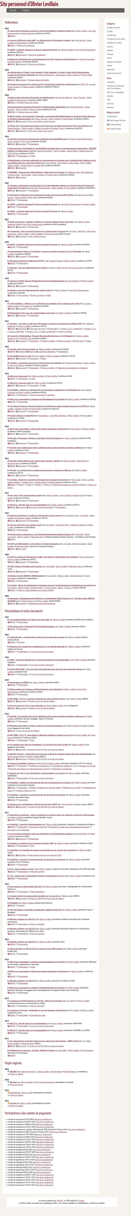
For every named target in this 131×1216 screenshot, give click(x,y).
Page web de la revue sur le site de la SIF (45, 855)
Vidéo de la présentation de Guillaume (73, 368)
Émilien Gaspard (72, 726)
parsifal (13, 1103)
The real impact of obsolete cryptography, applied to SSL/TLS (35, 910)
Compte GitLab (115, 129)
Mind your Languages (115, 92)
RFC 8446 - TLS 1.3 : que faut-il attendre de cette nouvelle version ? (38, 699)
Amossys (68, 588)
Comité (110, 31)
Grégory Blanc (26, 165)
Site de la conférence (26, 45)
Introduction (22, 766)
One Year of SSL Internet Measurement (26, 495)
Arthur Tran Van (41, 119)
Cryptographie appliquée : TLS (64, 766)
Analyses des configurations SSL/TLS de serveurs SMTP (33, 804)
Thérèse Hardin (41, 482)
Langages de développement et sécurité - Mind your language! (36, 1001)
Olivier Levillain (81, 31)
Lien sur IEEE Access (37, 236)
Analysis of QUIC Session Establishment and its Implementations (37, 281)
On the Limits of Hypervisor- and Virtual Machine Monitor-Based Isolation (40, 534)
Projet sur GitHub (65, 332)
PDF (108, 100)
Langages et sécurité (87, 766)
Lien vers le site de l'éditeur (28, 731)
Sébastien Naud (14, 224)
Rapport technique (114, 62)
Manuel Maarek (55, 482)
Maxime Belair (72, 151)
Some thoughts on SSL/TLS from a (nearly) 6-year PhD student (36, 949)
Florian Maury (43, 416)
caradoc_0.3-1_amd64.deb (71, 329)
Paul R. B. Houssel (88, 84)
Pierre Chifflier (86, 75)
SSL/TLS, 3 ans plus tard (20, 383)
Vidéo (33, 156)
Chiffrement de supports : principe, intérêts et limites (32, 1050)
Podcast (21, 642)
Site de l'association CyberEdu (43, 395)
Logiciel (110, 50)
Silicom (60, 588)
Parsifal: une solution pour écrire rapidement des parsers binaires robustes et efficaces (46, 448)
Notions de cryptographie (40, 766)
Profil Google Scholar (117, 120)
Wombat (13, 1082)
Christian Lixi (27, 306)
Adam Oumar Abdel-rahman (81, 139)
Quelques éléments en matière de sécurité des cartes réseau (35, 516)
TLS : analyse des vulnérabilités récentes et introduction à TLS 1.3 (37, 876)
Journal (110, 47)
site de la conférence (43, 1119)
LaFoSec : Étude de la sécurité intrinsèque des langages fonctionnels (39, 480)
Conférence (111, 35)
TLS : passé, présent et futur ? (22, 869)
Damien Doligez (14, 482)
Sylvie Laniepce (14, 87)
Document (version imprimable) (41, 507)
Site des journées (37, 872)
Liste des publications (47, 352)
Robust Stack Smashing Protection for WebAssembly (32, 98)
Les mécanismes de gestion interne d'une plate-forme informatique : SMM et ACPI (44, 1041)
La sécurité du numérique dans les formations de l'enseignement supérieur (41, 834)
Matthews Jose (74, 172)
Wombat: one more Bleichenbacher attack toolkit (30, 290)
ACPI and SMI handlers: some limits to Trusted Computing (34, 544)
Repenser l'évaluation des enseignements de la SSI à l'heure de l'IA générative (42, 59)
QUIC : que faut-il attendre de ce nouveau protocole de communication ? (40, 660)
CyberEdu (14, 903)
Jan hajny (73, 231)
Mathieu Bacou (85, 151)
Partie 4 (47, 485)
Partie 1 (21, 485)
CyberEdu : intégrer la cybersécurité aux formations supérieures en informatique (44, 390)
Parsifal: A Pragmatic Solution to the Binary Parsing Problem (35, 438)
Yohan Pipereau (28, 33)
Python (81, 1201)
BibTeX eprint (78, 341)
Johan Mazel (60, 75)
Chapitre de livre (113, 28)
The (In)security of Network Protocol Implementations (32, 626)
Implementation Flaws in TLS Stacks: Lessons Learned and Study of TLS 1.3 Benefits (45, 251)
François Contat (55, 261)
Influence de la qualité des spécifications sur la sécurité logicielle (37, 647)
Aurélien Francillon (42, 128)
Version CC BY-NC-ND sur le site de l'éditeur (46, 750)
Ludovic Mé (39, 165)
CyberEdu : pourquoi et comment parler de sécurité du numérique (37, 795)
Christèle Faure (27, 482)
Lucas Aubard (51, 163)
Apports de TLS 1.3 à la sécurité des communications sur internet (37, 773)
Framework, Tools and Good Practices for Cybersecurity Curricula (37, 231)
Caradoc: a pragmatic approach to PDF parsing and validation (36, 363)
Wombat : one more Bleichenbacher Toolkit (28, 268)
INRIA (76, 588)
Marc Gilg (42, 763)
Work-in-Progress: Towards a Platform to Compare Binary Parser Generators (42, 222)
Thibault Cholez (14, 175)
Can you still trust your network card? (26, 525)
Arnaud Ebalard (65, 495)
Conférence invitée (114, 43)
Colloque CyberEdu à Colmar (22, 763)
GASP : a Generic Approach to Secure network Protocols (33, 50)
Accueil (13, 10)
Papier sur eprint (64, 341)
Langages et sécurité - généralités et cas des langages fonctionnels (38, 1010)
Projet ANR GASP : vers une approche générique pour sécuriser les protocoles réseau (46, 669)
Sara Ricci (82, 231)
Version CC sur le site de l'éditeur (42, 701)
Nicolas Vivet (26, 338)
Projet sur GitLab (37, 295)
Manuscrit (32, 352)
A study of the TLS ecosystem (22, 349)
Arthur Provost (66, 804)
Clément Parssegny (87, 59)
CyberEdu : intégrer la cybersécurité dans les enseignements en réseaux (40, 783)
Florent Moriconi (14, 128)
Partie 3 (39, 485)
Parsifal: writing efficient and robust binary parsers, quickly (35, 461)
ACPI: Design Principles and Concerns (26, 566)
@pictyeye (113, 116)
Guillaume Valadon (24, 518)
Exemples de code (38, 1015)
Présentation (34, 144)
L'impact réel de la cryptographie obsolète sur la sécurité (34, 896)
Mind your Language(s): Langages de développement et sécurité (37, 962)
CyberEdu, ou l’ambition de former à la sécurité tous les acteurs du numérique (43, 850)
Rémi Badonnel (87, 172)
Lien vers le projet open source (41, 131)
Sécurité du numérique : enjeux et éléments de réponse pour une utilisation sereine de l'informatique (52, 815)
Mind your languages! (19, 376)
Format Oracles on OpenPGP (22, 416)
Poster (109, 58)
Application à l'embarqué (62, 769)
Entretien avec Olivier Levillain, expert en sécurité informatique (36, 726)
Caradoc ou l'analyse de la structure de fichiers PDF (31, 843)
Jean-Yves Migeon (17, 365)
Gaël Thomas (13, 153)
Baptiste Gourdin (21, 409)
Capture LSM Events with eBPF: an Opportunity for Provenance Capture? (40, 40)
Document (22, 55)
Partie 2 (30, 485)
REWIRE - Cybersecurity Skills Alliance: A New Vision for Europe (37, 172)
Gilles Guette (74, 163)
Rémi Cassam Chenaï (16, 757)
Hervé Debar (68, 119)
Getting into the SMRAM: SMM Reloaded (27, 576)
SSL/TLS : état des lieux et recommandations (29, 505)
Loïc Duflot (84, 516)
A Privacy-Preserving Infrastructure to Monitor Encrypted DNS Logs (38, 139)
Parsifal (110, 96)
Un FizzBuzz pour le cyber (21, 356)
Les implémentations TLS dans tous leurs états (29, 620)
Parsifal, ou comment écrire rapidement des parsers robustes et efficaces (40, 470)
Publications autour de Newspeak (42, 604)
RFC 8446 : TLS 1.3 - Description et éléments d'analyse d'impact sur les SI (41, 735)
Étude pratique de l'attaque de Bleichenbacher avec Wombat (35, 689)
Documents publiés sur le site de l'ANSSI (69, 485)
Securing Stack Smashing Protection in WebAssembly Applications (38, 107)
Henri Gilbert (87, 416)
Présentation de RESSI (19, 682)
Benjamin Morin (14, 463)
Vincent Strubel (50, 588)
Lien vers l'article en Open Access (42, 121)
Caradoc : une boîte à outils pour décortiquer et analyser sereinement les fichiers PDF (46, 324)
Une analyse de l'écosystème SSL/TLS (26, 887)
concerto (13, 1093)
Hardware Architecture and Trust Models (115, 87)
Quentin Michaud (65, 98)
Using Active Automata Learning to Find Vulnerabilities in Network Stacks (41, 31)
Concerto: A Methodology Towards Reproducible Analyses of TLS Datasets (41, 336)
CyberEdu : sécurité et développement (26, 824)
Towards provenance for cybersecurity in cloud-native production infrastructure (43, 84)
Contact (25, 10)
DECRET (13, 1072)
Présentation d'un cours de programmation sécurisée (32, 313)
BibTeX (12, 36)
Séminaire (111, 69)
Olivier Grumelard (79, 544)
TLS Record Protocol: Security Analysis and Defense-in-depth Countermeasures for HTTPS (48, 406)
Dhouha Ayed (22, 100)
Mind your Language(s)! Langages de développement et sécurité (37, 399)
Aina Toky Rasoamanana (85, 50)
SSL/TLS (110, 104)
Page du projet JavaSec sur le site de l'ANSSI (36, 590)
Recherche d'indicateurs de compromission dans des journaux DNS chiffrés (42, 195)
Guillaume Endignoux (74, 363)
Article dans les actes (37, 329)
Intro (32, 740)
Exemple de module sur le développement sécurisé (30, 769)
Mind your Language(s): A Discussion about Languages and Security (39, 429)
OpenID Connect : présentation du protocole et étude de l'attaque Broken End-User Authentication (51, 754)
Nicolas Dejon (22, 43)
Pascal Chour (82, 834)
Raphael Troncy (58, 128)
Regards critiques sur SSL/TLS (23, 919)
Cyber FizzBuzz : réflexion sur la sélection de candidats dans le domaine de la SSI (44, 304)
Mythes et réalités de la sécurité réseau (45, 788)
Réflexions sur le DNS (72, 788)
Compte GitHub (115, 125)
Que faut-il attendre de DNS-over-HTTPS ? (27, 261)
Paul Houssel (80, 40)
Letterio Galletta (36, 234)
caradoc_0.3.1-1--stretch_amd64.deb (41, 332)
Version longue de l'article (39, 80)
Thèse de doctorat (114, 73)
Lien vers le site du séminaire (42, 652)
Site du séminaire (37, 892)
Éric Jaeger (86, 304)
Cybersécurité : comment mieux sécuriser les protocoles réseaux (37, 637)
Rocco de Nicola (52, 234)
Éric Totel (25, 142)
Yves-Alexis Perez (71, 516)
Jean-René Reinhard (58, 416)
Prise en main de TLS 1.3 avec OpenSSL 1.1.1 (29, 706)
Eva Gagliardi (73, 281)
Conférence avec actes (116, 39)
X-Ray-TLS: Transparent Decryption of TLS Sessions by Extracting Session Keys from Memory (49, 126)
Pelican (59, 1201)
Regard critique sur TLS (26, 791)
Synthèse (21, 352)
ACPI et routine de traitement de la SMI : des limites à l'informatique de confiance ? (44, 557)
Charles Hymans (27, 601)
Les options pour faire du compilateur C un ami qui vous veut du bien (39, 745)
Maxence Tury (13, 338)
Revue (109, 66)
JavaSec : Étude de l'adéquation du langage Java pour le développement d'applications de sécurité (51, 585)
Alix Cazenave (87, 1050)
